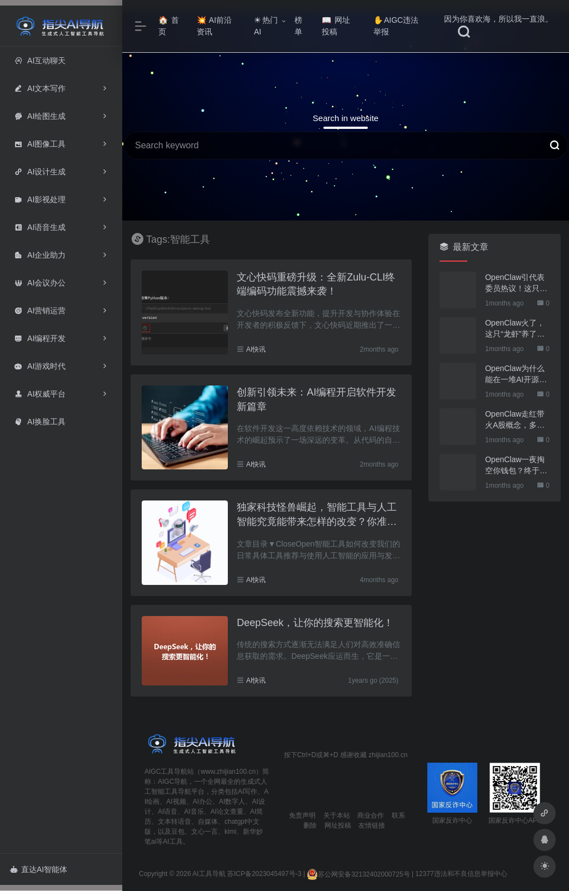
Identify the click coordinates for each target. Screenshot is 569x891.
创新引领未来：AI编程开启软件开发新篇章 (316, 399)
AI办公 (202, 801)
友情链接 (371, 825)
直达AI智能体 (38, 869)
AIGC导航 (172, 781)
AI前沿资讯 (214, 26)
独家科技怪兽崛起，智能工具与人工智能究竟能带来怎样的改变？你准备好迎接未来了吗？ (317, 515)
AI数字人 (232, 801)
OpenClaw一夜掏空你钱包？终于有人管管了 (516, 465)
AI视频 (176, 801)
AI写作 (247, 791)
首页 (168, 26)
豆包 (177, 831)
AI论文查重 (227, 811)
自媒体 (208, 821)
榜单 (298, 26)
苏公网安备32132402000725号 (358, 874)
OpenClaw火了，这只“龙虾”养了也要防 (515, 328)
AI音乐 (193, 811)
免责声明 (302, 815)
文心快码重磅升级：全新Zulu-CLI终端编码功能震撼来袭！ (316, 284)
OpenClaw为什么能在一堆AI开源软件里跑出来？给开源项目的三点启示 (516, 374)
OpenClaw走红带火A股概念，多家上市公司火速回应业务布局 (516, 420)
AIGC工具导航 (165, 771)
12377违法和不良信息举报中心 (461, 874)
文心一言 (204, 831)
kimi (230, 831)
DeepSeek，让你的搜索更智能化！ (315, 622)
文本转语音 (174, 821)
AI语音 (167, 811)
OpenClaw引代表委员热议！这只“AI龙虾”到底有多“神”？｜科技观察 (517, 283)
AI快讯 (256, 349)
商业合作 (370, 815)
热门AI (266, 26)
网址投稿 (336, 26)
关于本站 (336, 815)
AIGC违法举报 (395, 26)
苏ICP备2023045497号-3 (264, 874)
